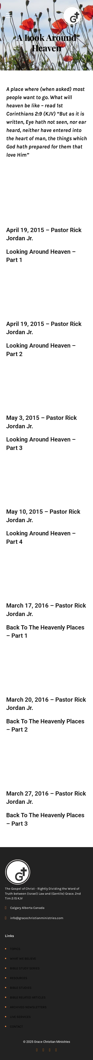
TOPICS (15, 949)
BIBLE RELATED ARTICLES (28, 997)
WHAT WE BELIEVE (23, 958)
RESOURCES (18, 978)
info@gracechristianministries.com (36, 918)
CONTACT (16, 1026)
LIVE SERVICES (20, 1017)
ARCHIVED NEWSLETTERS (28, 1007)
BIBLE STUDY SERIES (25, 968)
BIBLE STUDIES (20, 988)
